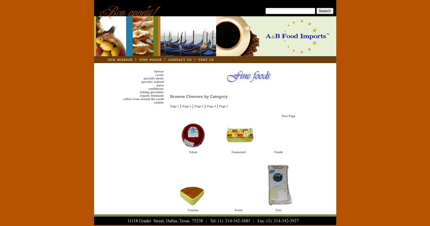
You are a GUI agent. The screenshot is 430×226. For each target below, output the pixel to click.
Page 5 (223, 106)
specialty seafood (152, 81)
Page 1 (174, 106)
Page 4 (211, 106)
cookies (159, 102)
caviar (159, 75)
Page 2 (186, 106)
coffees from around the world (143, 99)
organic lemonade (152, 95)
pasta (160, 85)
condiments (156, 88)
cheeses (159, 71)
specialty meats (153, 78)
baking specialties (152, 92)
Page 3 (199, 106)
